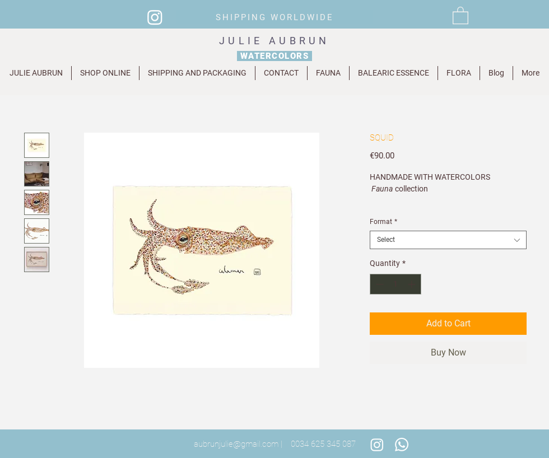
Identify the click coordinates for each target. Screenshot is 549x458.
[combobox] (448, 240)
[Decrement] (378, 284)
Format (383, 222)
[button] (460, 15)
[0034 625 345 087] (323, 444)
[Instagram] (155, 17)
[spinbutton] (395, 284)
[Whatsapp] (401, 444)
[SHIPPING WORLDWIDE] (274, 17)
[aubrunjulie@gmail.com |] (238, 444)
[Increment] (413, 284)
